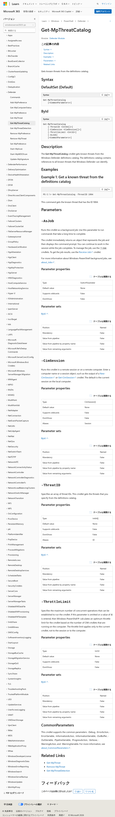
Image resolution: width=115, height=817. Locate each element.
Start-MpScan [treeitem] (16, 148)
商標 (61, 815)
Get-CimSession (66, 377)
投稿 (49, 811)
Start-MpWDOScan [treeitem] (18, 154)
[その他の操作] (110, 21)
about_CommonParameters (54, 747)
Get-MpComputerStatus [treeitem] (20, 107)
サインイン (107, 3)
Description (48, 53)
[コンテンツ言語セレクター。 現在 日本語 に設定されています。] (8, 804)
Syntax (48, 49)
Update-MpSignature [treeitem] (19, 159)
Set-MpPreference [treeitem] (18, 143)
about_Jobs (46, 262)
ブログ (38, 811)
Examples (49, 57)
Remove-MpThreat (56, 766)
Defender (82, 21)
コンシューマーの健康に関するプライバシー (22, 815)
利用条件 (51, 815)
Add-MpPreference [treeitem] (18, 102)
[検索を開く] (98, 3)
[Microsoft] (5, 4)
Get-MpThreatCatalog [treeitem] (19, 123)
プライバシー (60, 811)
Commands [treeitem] (15, 97)
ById (44, 313)
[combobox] (19, 25)
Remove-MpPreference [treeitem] (20, 133)
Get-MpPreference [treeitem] (18, 112)
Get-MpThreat (53, 762)
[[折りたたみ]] (35, 18)
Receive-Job (85, 252)
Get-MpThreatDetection (58, 770)
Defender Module (57, 38)
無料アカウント (103, 11)
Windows (55, 21)
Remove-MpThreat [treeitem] (18, 138)
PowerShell (68, 21)
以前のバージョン (24, 811)
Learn (44, 21)
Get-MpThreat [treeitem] (16, 117)
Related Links (49, 64)
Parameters (50, 60)
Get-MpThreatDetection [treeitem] (20, 128)
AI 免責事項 (7, 811)
